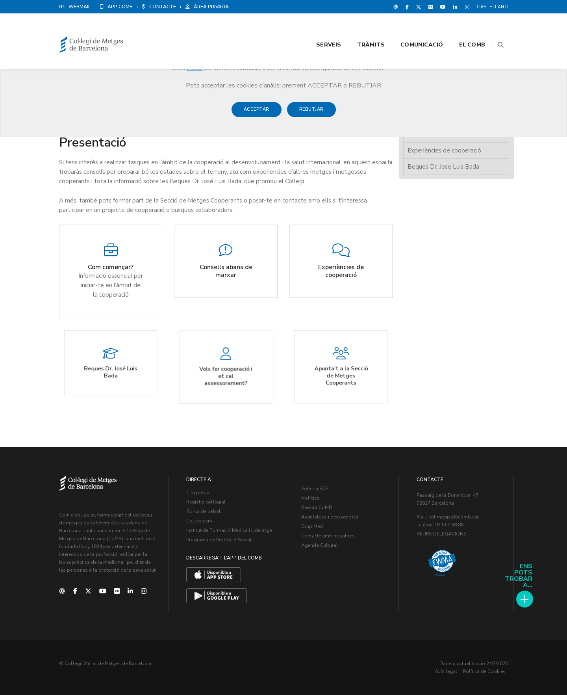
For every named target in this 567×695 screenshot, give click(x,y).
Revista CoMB (316, 507)
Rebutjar (311, 113)
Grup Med (312, 526)
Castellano (492, 7)
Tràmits (361, 28)
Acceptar (256, 113)
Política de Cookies (484, 671)
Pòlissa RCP (314, 488)
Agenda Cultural (319, 545)
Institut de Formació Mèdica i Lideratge (229, 530)
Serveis (318, 28)
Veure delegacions (441, 534)
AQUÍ (195, 68)
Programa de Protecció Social (219, 540)
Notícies (310, 498)
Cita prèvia (197, 492)
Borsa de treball (204, 511)
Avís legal (446, 671)
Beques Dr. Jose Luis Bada (443, 167)
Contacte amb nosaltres (328, 536)
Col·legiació (199, 521)
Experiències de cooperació (444, 150)
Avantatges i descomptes (329, 517)
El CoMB (462, 28)
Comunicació (412, 28)
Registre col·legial (206, 502)
